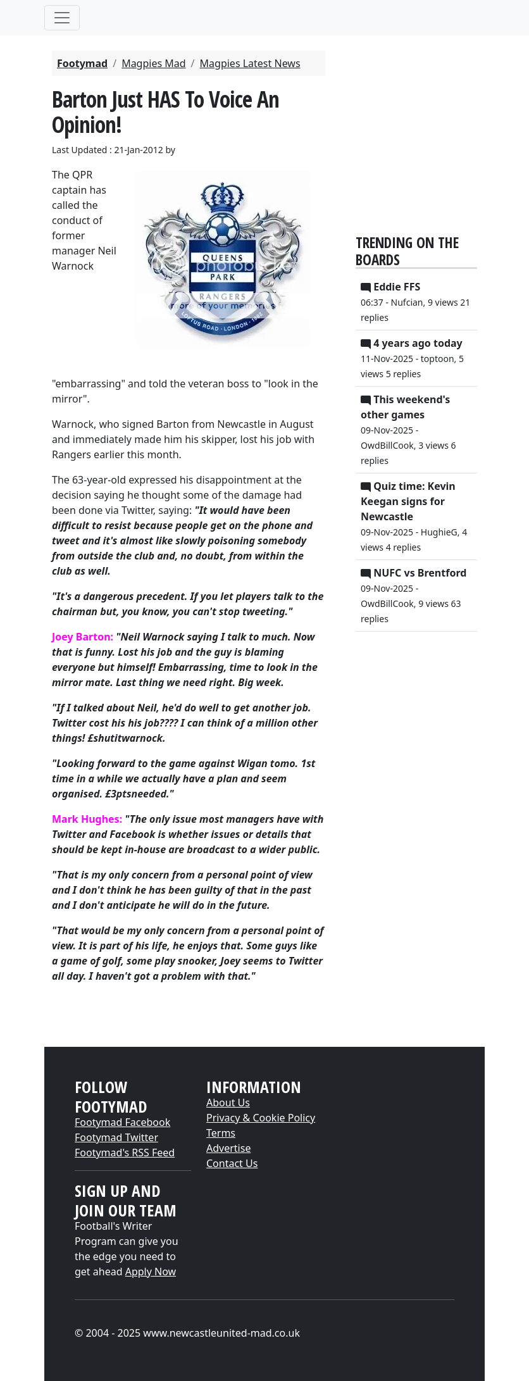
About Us (228, 1102)
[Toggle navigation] (62, 17)
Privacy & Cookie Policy (260, 1118)
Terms (220, 1133)
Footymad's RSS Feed (125, 1152)
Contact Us (232, 1163)
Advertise (228, 1148)
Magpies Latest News (250, 63)
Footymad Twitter (116, 1137)
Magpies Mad (153, 63)
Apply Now (150, 1271)
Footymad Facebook (122, 1122)
